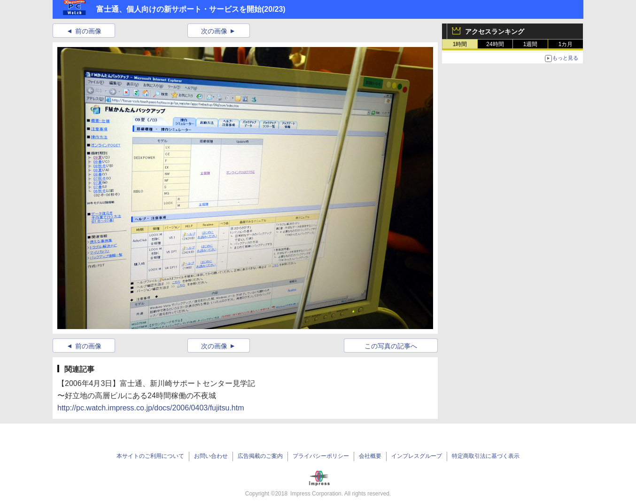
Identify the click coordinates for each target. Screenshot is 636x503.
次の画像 (214, 31)
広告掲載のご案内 (260, 456)
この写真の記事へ (391, 346)
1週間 (530, 44)
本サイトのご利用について (150, 456)
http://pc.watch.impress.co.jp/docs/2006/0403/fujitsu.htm (150, 408)
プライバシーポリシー (321, 456)
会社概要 (370, 456)
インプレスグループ (416, 456)
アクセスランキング (494, 31)
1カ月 (565, 44)
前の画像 (88, 31)
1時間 (460, 44)
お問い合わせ (211, 456)
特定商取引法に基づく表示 (486, 456)
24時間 (495, 44)
